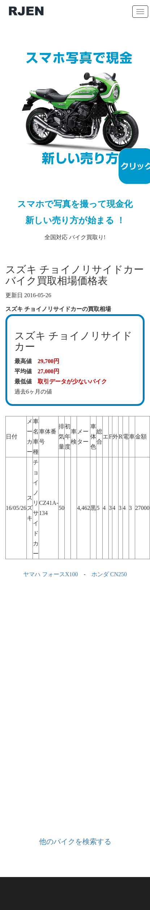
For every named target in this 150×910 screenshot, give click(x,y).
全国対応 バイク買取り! (75, 137)
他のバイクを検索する (75, 841)
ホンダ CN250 (109, 574)
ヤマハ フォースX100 (50, 574)
